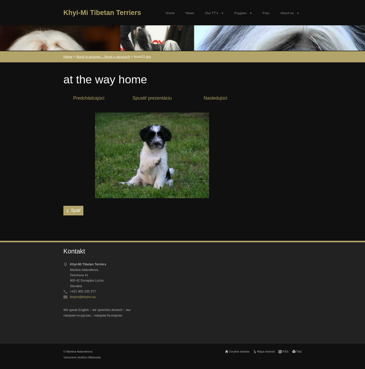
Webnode (94, 357)
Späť (76, 210)
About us (287, 13)
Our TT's (211, 13)
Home (170, 13)
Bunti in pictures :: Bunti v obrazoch (103, 57)
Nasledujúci (215, 98)
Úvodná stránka (239, 351)
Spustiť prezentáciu (152, 98)
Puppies (240, 13)
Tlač (299, 351)
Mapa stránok (266, 351)
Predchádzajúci (88, 98)
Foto (266, 13)
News (190, 13)
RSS (285, 351)
